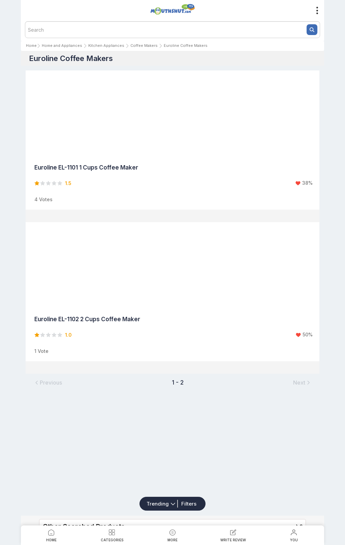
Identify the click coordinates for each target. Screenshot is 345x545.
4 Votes (43, 199)
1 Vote (41, 351)
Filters (188, 504)
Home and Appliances (62, 45)
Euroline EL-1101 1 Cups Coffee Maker (86, 167)
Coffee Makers (144, 45)
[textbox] (172, 29)
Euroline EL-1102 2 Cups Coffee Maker (87, 319)
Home (31, 45)
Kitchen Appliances (106, 45)
